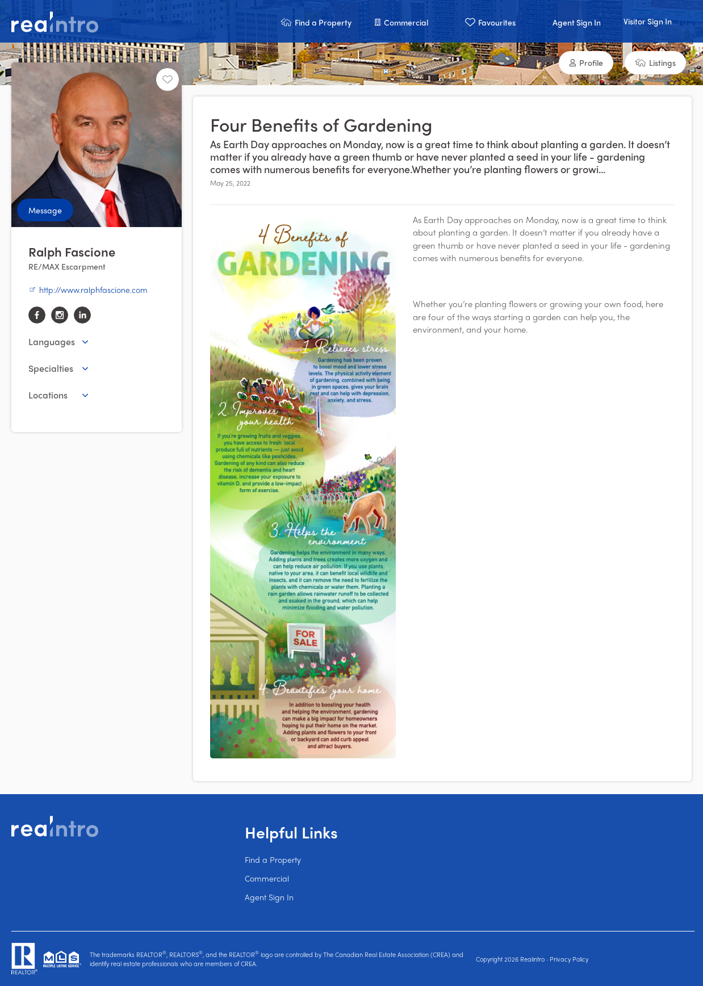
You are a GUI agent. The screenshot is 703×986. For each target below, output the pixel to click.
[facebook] (36, 315)
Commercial (267, 878)
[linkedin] (82, 315)
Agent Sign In (269, 897)
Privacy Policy (569, 958)
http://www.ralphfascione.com (88, 289)
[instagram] (59, 315)
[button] (316, 21)
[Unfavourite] (167, 79)
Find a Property (273, 859)
